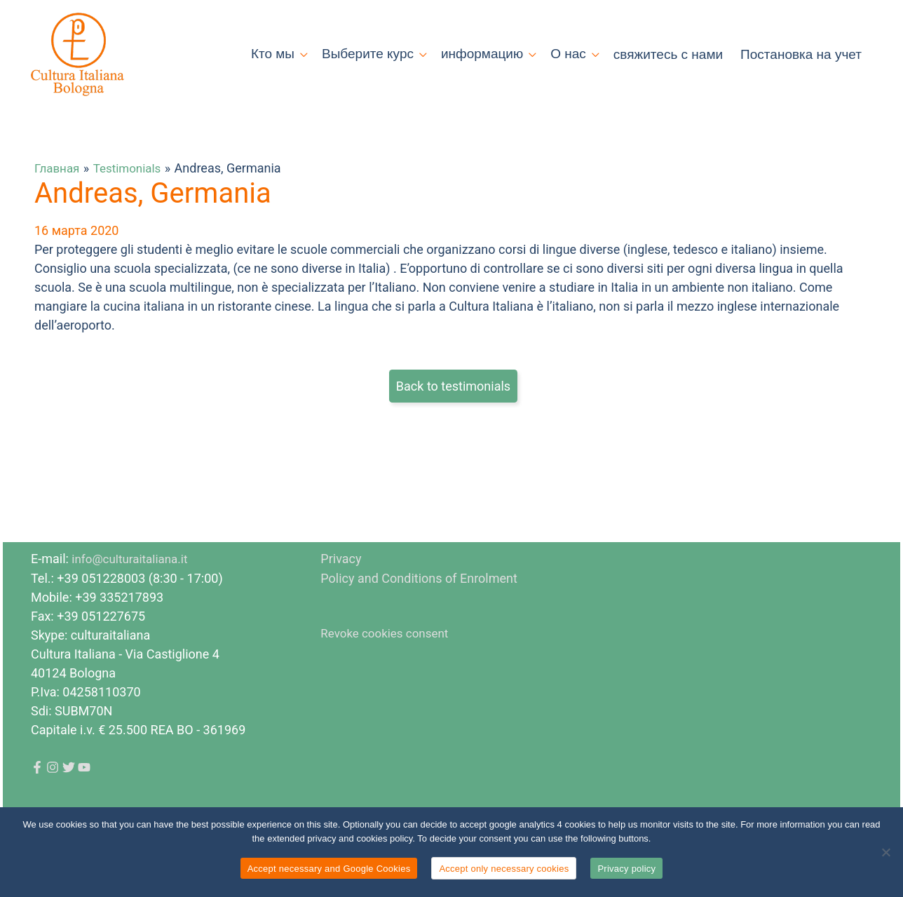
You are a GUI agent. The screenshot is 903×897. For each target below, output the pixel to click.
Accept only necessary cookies (504, 868)
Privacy (340, 600)
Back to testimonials (453, 427)
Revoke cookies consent (388, 673)
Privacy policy (626, 868)
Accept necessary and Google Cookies (329, 868)
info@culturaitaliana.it (133, 600)
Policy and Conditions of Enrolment (418, 619)
